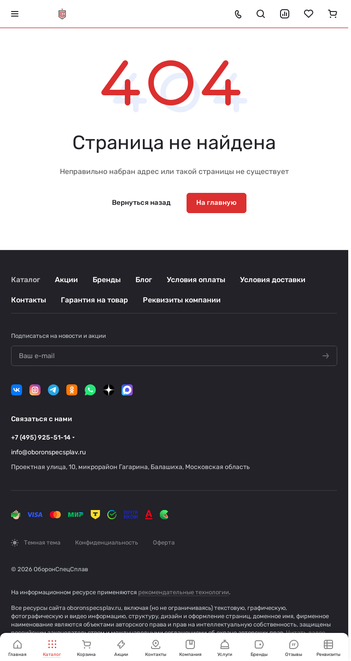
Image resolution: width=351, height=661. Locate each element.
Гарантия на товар (94, 300)
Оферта (164, 542)
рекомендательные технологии (183, 592)
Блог (143, 279)
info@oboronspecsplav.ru (48, 452)
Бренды (107, 279)
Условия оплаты (196, 279)
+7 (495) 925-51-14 (40, 437)
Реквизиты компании (182, 300)
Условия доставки (272, 279)
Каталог (25, 279)
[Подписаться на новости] (326, 356)
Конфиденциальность (106, 542)
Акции (66, 279)
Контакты (28, 300)
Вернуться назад (141, 202)
